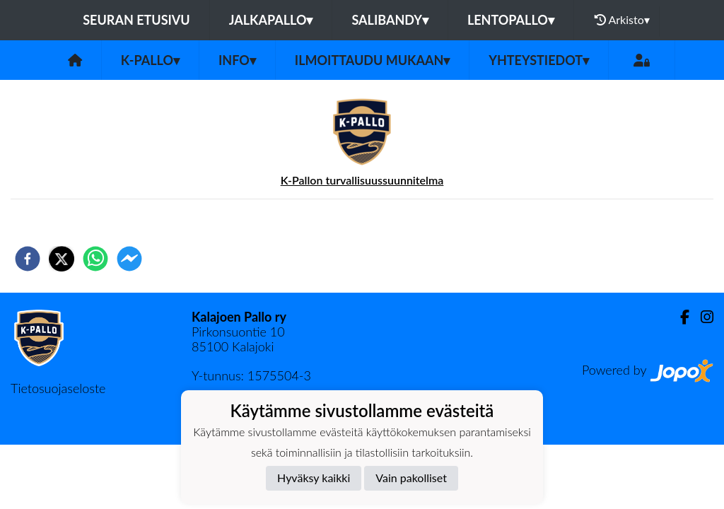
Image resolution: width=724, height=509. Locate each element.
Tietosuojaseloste (58, 388)
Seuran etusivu (136, 20)
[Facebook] (679, 317)
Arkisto (622, 19)
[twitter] (61, 258)
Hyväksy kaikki (313, 477)
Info (237, 60)
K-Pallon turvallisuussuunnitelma (362, 180)
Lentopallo (510, 20)
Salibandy (389, 20)
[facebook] (27, 258)
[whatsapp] (95, 258)
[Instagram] (701, 317)
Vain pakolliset (411, 477)
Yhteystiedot (539, 60)
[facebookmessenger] (129, 258)
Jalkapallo (271, 20)
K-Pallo (150, 60)
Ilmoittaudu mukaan (372, 60)
